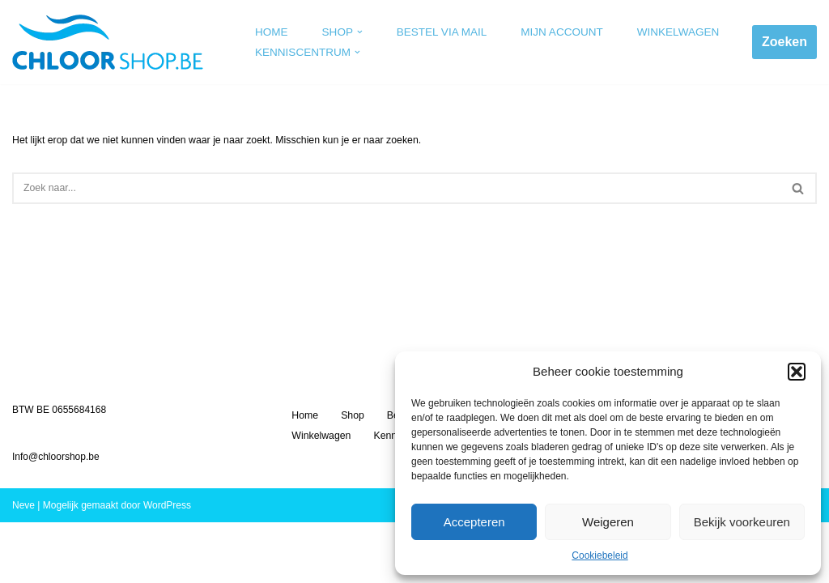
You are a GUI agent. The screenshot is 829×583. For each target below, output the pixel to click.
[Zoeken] (396, 187)
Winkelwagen (671, 32)
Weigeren (608, 522)
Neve (23, 566)
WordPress (167, 566)
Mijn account (557, 32)
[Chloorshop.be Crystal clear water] (107, 42)
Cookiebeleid (599, 555)
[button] (797, 372)
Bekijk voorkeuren (742, 522)
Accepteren (474, 522)
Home (271, 32)
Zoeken (784, 42)
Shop (351, 476)
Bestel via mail (439, 32)
